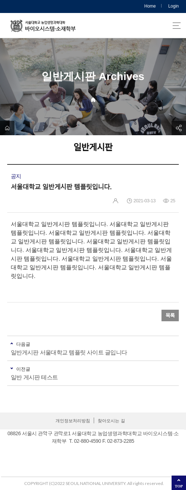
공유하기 (179, 128)
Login (173, 6)
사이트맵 (177, 25)
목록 (170, 315)
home (7, 128)
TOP (179, 486)
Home (150, 6)
